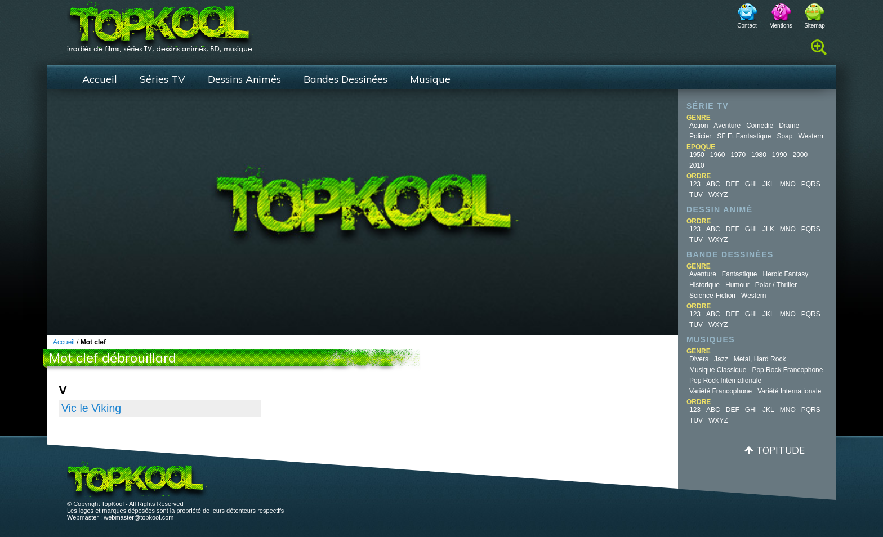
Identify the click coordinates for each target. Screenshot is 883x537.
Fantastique (739, 274)
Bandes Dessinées (345, 79)
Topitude (780, 450)
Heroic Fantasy (786, 274)
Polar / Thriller (776, 285)
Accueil (99, 79)
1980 (758, 155)
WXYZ (718, 195)
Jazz (721, 359)
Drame (789, 125)
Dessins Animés (244, 79)
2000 (800, 155)
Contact (746, 26)
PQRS (810, 184)
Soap (784, 136)
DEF (732, 184)
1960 (717, 155)
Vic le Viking (91, 408)
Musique (430, 79)
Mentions (780, 26)
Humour (737, 285)
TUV (696, 195)
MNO (788, 184)
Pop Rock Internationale (725, 380)
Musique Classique (717, 370)
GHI (751, 184)
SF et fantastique (744, 136)
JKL (768, 184)
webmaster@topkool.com (138, 517)
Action (698, 125)
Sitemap (814, 26)
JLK (768, 229)
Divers (698, 359)
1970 (738, 155)
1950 (696, 155)
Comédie (759, 125)
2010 (696, 165)
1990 (779, 155)
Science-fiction (712, 295)
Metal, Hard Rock (760, 359)
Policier (700, 136)
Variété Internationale (789, 391)
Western (810, 136)
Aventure (727, 125)
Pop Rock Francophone (787, 370)
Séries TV (162, 79)
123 (695, 184)
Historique (704, 285)
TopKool (162, 23)
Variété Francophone (720, 391)
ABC (713, 184)
